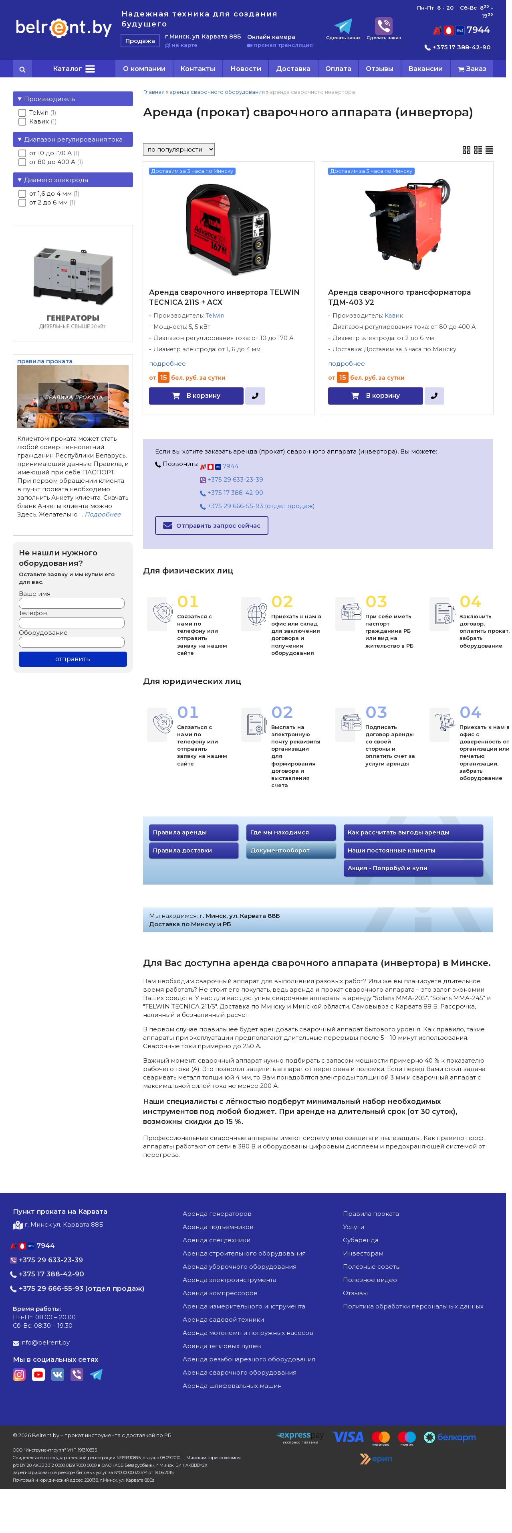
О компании (144, 69)
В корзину (203, 395)
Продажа (140, 41)
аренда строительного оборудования (244, 1253)
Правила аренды (180, 832)
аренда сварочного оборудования (217, 92)
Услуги (353, 1227)
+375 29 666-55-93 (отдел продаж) (257, 506)
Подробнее (103, 514)
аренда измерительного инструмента (244, 1306)
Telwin (215, 315)
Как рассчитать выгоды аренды (399, 832)
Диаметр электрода (56, 180)
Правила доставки (182, 850)
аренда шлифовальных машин (232, 1385)
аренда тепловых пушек (222, 1346)
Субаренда (361, 1240)
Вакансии (425, 69)
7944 (461, 29)
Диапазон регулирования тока (73, 139)
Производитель (49, 99)
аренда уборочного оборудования (239, 1266)
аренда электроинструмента (229, 1280)
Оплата (338, 69)
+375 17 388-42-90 (458, 47)
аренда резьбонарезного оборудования (249, 1359)
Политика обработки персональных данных (413, 1306)
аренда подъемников (218, 1227)
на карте (181, 45)
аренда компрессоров (220, 1293)
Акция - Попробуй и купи (387, 868)
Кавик (394, 315)
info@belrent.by (41, 1342)
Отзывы (379, 69)
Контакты (197, 69)
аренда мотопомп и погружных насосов (248, 1333)
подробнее (167, 363)
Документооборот (280, 850)
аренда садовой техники (223, 1319)
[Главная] (64, 37)
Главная (154, 92)
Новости (245, 69)
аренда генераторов (217, 1213)
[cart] (472, 68)
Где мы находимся (279, 832)
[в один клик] (255, 396)
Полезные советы (372, 1266)
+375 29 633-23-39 (231, 479)
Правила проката (371, 1213)
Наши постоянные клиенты (391, 850)
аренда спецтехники (216, 1240)
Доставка (293, 69)
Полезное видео (370, 1280)
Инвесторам (363, 1253)
